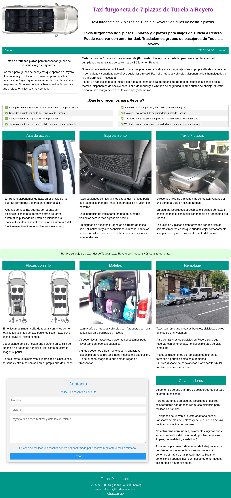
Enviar (78, 456)
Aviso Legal (115, 493)
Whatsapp (129, 124)
